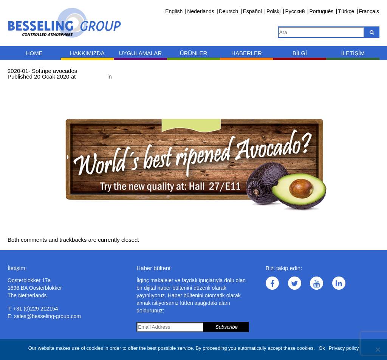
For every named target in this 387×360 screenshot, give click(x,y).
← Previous (22, 82)
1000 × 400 (91, 76)
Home (34, 53)
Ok (322, 348)
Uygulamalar (140, 53)
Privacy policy (344, 348)
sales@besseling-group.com (47, 316)
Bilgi (300, 53)
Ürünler (193, 53)
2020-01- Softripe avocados (148, 76)
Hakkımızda (87, 53)
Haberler (246, 53)
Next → (48, 82)
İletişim (353, 53)
